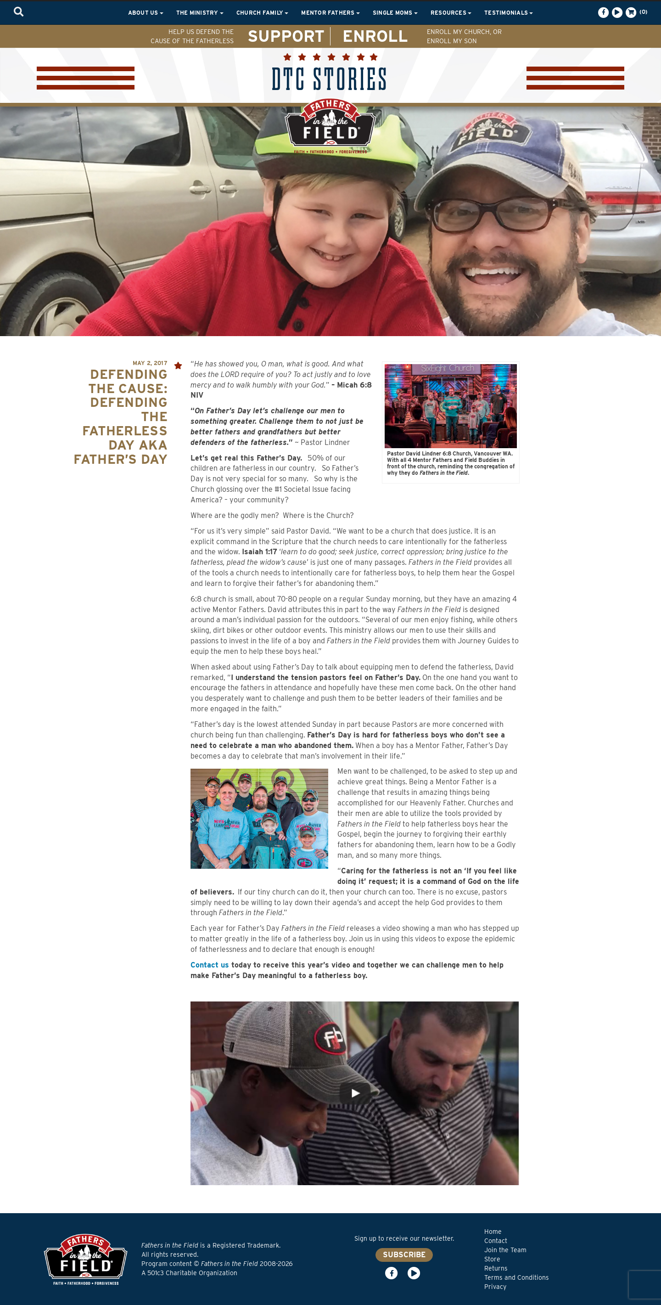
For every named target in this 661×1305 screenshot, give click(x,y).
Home (493, 1231)
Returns (496, 1268)
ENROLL (375, 35)
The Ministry (200, 12)
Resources (451, 12)
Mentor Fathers (330, 12)
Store (492, 1259)
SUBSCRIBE (404, 1254)
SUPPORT (286, 35)
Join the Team (505, 1250)
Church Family (262, 12)
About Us (145, 12)
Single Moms (395, 12)
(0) (635, 12)
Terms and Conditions (516, 1277)
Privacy (495, 1286)
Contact (495, 1240)
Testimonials (508, 12)
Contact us (209, 965)
